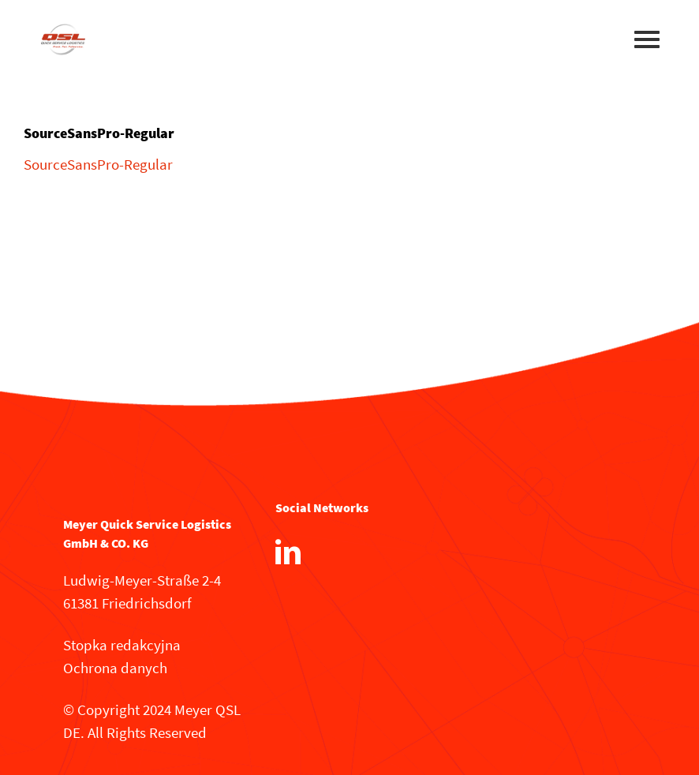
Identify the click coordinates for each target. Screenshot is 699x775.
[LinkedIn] (288, 551)
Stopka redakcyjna (122, 644)
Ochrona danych (115, 667)
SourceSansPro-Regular (98, 164)
